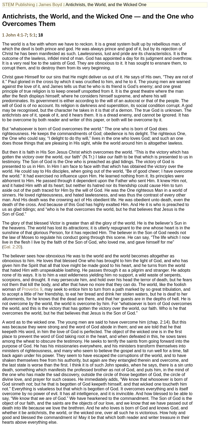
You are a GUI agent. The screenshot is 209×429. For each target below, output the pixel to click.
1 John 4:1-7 (14, 35)
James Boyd (50, 4)
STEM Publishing (18, 4)
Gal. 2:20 (12, 247)
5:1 (32, 35)
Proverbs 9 (32, 289)
